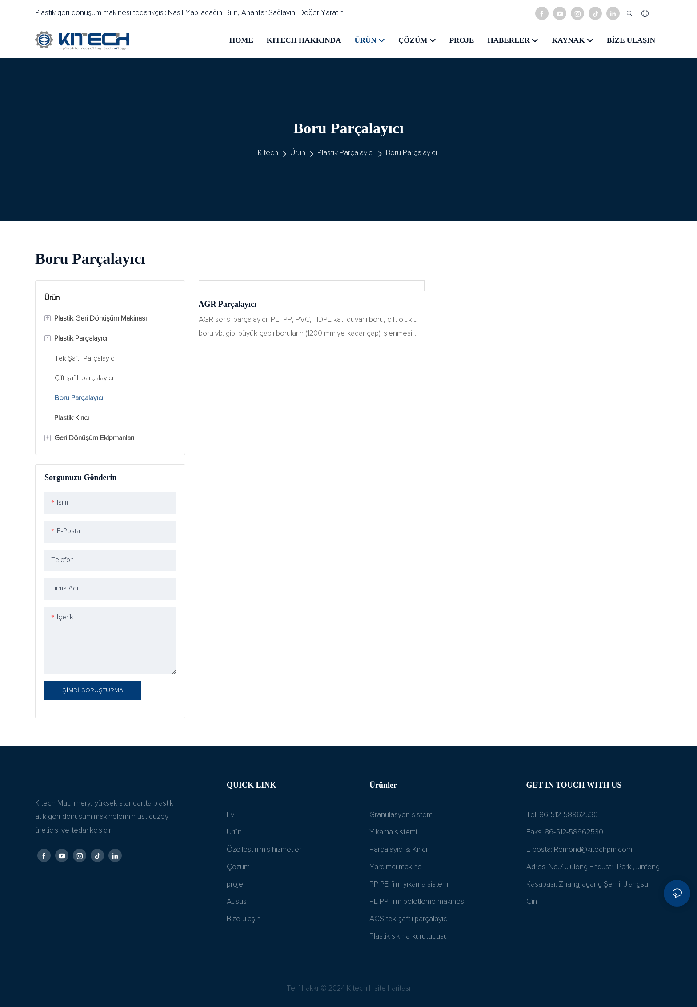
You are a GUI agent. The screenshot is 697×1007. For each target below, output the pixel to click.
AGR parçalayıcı (227, 304)
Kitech (268, 153)
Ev (230, 815)
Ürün (297, 153)
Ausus (237, 902)
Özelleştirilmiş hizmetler (264, 850)
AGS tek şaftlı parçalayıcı (409, 919)
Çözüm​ (238, 867)
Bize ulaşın (243, 919)
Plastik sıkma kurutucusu (408, 936)
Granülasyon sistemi (401, 815)
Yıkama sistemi (393, 832)
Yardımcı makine (395, 867)
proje (235, 884)
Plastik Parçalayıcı (345, 153)
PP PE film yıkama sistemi (409, 884)
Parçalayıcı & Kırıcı (398, 850)
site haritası (392, 988)
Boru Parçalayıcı (411, 153)
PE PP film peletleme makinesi (417, 902)
